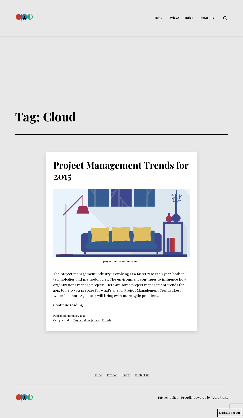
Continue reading (68, 305)
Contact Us (206, 18)
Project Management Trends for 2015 (121, 170)
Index (189, 18)
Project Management (86, 320)
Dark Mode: (229, 413)
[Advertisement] (121, 64)
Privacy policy (168, 398)
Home (157, 18)
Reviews (173, 18)
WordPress (219, 398)
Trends (106, 320)
